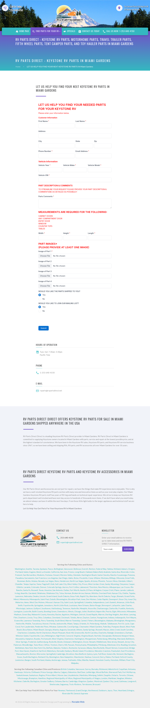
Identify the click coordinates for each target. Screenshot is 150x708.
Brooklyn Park (74, 599)
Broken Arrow (78, 593)
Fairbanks (72, 660)
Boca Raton (27, 630)
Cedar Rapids (102, 599)
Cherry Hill (62, 645)
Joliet (84, 611)
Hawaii (92, 660)
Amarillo (24, 593)
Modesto (41, 575)
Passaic (71, 645)
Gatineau (123, 681)
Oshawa (58, 681)
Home (17, 66)
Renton (92, 569)
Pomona (131, 575)
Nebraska (28, 596)
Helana (34, 581)
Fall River (102, 654)
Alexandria (20, 639)
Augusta (63, 630)
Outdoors (103, 690)
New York (29, 648)
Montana (105, 578)
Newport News (127, 636)
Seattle (29, 569)
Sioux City (123, 599)
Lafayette (116, 605)
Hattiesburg (56, 608)
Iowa (83, 599)
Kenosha (51, 614)
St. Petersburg (93, 623)
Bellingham (58, 569)
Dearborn (22, 617)
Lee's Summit (110, 602)
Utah (52, 584)
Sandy (107, 584)
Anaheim (107, 572)
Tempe (26, 584)
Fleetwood (70, 690)
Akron (79, 617)
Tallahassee (112, 623)
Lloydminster (73, 675)
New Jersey (112, 642)
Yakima (110, 569)
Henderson (64, 581)
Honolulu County (103, 660)
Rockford (91, 611)
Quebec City (108, 681)
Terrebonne (87, 684)
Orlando (82, 623)
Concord (69, 636)
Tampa (76, 623)
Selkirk (100, 675)
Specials (69, 31)
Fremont (18, 575)
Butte (28, 581)
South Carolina (127, 630)
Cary (42, 636)
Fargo (113, 596)
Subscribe (128, 549)
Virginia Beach (87, 636)
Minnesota (24, 599)
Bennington (54, 657)
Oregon (131, 569)
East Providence (128, 651)
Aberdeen (93, 596)
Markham (112, 678)
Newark (92, 642)
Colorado (35, 587)
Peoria (108, 611)
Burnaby (94, 669)
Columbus (47, 617)
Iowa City (132, 599)
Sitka (79, 660)
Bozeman (21, 581)
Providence (89, 651)
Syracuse (82, 648)
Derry (102, 657)
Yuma (39, 584)
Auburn (124, 569)
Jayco (110, 690)
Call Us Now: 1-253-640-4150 (119, 31)
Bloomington (61, 599)
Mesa (115, 581)
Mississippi (20, 608)
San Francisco (41, 578)
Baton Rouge (95, 605)
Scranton (132, 645)
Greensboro (119, 633)
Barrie (65, 681)
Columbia (88, 602)
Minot (16, 599)
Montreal (98, 681)
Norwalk (60, 651)
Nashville (75, 608)
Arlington (97, 590)
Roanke (37, 639)
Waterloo (19, 602)
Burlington (129, 654)
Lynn (95, 654)
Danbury (68, 651)
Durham (128, 633)
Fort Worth (74, 590)
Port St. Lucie (123, 623)
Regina (42, 675)
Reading (124, 645)
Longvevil (132, 681)
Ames (26, 602)
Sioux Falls (74, 596)
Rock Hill (70, 633)
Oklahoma (41, 593)
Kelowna (131, 669)
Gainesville (61, 626)
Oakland (88, 572)
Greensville (79, 633)
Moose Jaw (62, 675)
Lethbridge (90, 672)
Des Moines (91, 599)
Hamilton (42, 678)
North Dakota (104, 596)
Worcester (41, 654)
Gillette (19, 587)
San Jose (63, 572)
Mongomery (130, 620)
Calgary (64, 672)
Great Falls (129, 578)
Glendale (77, 575)
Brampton (33, 678)
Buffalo (49, 648)
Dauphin (107, 675)
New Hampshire (66, 657)
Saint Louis (69, 602)
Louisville (27, 611)
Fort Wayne (131, 617)
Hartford (42, 651)
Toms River (38, 645)
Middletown (101, 642)
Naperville (100, 611)
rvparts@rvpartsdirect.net (51, 390)
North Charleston (43, 633)
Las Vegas (49, 581)
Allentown (111, 645)
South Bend (60, 620)
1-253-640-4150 (47, 372)
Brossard (96, 684)
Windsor (128, 678)
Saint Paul (45, 599)
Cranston (106, 651)
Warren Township (72, 620)
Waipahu (74, 663)
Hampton (29, 639)
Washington (20, 569)
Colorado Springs (54, 587)
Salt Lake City (61, 584)
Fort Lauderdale (27, 626)
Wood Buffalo (102, 672)
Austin (83, 590)
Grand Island (51, 596)
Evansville (18, 620)
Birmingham (119, 620)
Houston (48, 590)
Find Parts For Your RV (45, 31)
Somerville (111, 654)
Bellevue (77, 569)
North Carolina (91, 633)
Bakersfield (98, 572)
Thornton (93, 587)
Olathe (125, 593)
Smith (20, 605)
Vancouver (68, 569)
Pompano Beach (118, 626)
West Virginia (58, 639)
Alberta (57, 672)
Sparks (87, 581)
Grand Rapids (91, 614)
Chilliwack (35, 672)
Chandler (19, 584)
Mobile (28, 623)
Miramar (52, 626)
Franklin (121, 608)
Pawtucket (115, 651)
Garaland (32, 593)
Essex (19, 657)
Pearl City (130, 660)
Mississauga (23, 678)
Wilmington (50, 636)
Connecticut (123, 648)
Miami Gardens (96, 626)
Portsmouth (46, 639)
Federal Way (101, 569)
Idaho (70, 578)
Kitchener (18, 681)
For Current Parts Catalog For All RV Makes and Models (136, 8)
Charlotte (102, 633)
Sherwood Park (115, 672)
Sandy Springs (89, 630)
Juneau (64, 660)
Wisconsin (121, 611)
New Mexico (103, 587)
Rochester (73, 648)
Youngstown (102, 617)
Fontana (48, 575)
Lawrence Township (32, 620)
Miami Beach (38, 630)
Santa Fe (26, 590)
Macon (106, 630)
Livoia (29, 617)
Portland (19, 572)
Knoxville (92, 608)
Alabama (109, 620)
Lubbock (130, 590)
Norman (68, 593)
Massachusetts (22, 654)
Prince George (46, 672)
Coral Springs (73, 626)
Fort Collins (74, 587)
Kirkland (117, 569)
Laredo (123, 590)
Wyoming (115, 584)
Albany (89, 648)
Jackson (29, 608)
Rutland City (43, 657)
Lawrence (19, 596)
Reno (57, 581)
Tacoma (36, 569)
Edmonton (72, 672)
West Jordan (93, 584)
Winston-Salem (22, 636)
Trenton (53, 645)
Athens (79, 630)
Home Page (22, 31)
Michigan (74, 614)
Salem (26, 572)
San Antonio (57, 590)
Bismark (120, 596)
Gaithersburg (42, 642)
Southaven (46, 608)
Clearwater (84, 626)
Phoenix (101, 581)
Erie (118, 645)
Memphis (83, 608)
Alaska (48, 660)
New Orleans (83, 605)
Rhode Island (78, 651)
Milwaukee (131, 611)
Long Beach (80, 572)
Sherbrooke (54, 684)
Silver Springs (21, 642)
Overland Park (105, 593)
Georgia (48, 630)
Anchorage (56, 660)
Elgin (114, 611)
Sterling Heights (112, 614)
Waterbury (51, 651)
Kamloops (18, 672)
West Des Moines (37, 602)
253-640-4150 (66, 538)
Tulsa (61, 593)
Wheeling (112, 639)
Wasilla (85, 660)
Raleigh (110, 633)
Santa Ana (115, 572)
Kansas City (117, 593)
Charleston (22, 633)
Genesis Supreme (81, 693)
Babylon (57, 648)
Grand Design (81, 690)
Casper (132, 584)
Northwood (93, 690)
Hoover (45, 623)
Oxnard (56, 575)
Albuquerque (114, 587)
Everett (85, 569)
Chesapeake (107, 636)
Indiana (111, 617)
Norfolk (97, 636)
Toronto (122, 675)
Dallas (66, 590)
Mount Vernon (111, 648)
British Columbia (68, 669)
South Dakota (63, 596)
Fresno (71, 572)
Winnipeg (92, 675)
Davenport (113, 599)
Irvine (131, 572)
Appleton (65, 614)
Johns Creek (115, 630)
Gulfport (37, 608)
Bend (38, 572)
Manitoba (83, 675)
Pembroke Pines (41, 626)
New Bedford (80, 654)
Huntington (79, 639)
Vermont (120, 654)
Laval (116, 681)
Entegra (130, 690)
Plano (116, 590)
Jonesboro (48, 605)
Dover (85, 642)
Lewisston (19, 660)
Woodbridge (27, 645)
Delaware (67, 642)
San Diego (63, 578)
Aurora (65, 587)
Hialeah (103, 623)
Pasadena (19, 578)
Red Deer (81, 672)
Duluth (53, 599)
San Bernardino (29, 575)
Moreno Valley (66, 575)
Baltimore (130, 639)
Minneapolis (34, 599)
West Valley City (74, 584)
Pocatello (83, 578)
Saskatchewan (22, 675)
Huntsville (20, 623)
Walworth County (39, 614)
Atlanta (55, 630)
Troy (35, 617)
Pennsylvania (80, 645)
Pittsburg (102, 645)
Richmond (116, 636)
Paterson (17, 645)
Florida (52, 623)
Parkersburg (102, 639)
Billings (112, 578)
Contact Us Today (89, 31)
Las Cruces (125, 587)
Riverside (125, 572)
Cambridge (60, 654)
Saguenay (64, 684)
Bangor (28, 660)
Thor (115, 690)
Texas (41, 590)
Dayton (86, 617)
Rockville (53, 642)
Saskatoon (33, 675)
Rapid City (84, 596)
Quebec (90, 681)
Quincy (90, 654)
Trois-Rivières (75, 684)
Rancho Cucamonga (118, 575)
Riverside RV (67, 693)
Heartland (122, 690)
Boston (33, 654)
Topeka (132, 593)
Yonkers (64, 648)
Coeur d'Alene (94, 578)
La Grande (45, 572)
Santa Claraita (104, 575)
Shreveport (106, 605)
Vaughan (120, 678)
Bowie (60, 642)
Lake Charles (126, 605)
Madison (17, 614)
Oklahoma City (52, 593)
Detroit (82, 614)
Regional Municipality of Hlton (60, 678)
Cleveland (56, 617)
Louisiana (73, 605)
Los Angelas (53, 578)
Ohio (40, 617)
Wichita (94, 593)
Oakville (26, 681)
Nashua (88, 657)
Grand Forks (129, 596)
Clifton (47, 645)
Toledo (73, 617)
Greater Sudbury (47, 681)
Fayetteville (28, 605)
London (104, 678)
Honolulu (114, 660)
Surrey (88, 669)
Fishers (90, 620)
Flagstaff (46, 584)
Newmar (61, 690)
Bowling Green (50, 611)
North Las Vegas (77, 581)
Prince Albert (51, 675)
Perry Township (47, 620)
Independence (98, 602)
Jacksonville (61, 623)
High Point (60, 636)
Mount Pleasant (58, 633)
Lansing (132, 614)
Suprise (33, 584)
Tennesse (66, 608)
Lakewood (84, 587)
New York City (40, 648)
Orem (102, 584)
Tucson (109, 581)
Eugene (32, 572)
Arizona (94, 581)
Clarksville (113, 608)
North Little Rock (61, 605)
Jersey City (129, 642)
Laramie (27, 587)
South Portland (38, 660)
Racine (58, 614)
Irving (17, 593)
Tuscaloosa (37, 623)
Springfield (78, 602)
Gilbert (129, 581)
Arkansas (120, 602)
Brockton (70, 654)
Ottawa (130, 675)
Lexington (18, 611)
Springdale (38, 605)
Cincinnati (65, 617)
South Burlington (30, 657)
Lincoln (42, 596)
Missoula (120, 578)
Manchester (79, 657)
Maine (108, 657)
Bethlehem (19, 648)
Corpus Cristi (107, 590)
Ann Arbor (124, 614)
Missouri (49, 602)
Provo (84, 584)
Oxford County (126, 657)
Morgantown (90, 639)
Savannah (71, 630)
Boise (76, 578)
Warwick (98, 651)
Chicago (77, 611)
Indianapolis (120, 617)
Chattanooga (102, 608)
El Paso (89, 590)
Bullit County (37, 611)
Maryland (121, 639)
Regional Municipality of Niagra (86, 678)
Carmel (84, 620)
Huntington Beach (89, 575)
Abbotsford (113, 669)
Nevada (41, 581)
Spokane (43, 569)
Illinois (71, 611)
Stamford (34, 651)
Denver (43, 587)
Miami (69, 623)
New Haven (24, 651)
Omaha (36, 596)
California (55, 572)
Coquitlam (123, 669)
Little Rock (129, 602)
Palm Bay (107, 626)
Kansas (88, 593)
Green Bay (26, 614)
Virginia (77, 636)
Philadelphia (92, 645)
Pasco (50, 569)
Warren (101, 614)
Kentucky (130, 608)
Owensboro (62, 611)
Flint (15, 617)
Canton (93, 617)
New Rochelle (98, 648)
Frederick (32, 642)
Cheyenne (124, 584)
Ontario (114, 675)
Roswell (34, 590)
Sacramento (29, 578)
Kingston (82, 681)
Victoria (27, 672)
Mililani (122, 660)
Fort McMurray (128, 672)
